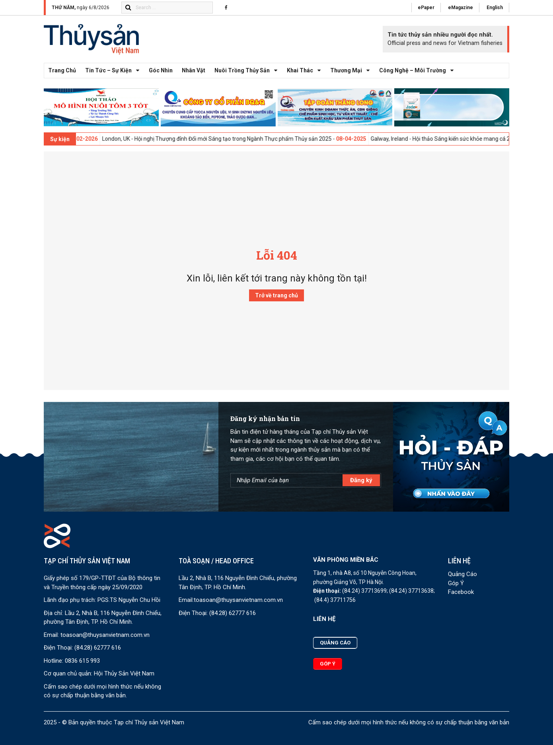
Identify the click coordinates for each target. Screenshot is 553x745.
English (495, 7)
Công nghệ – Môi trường (418, 70)
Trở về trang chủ (276, 295)
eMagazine (460, 7)
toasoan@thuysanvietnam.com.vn (105, 634)
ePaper (426, 7)
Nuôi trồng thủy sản (248, 70)
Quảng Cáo (462, 574)
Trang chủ (62, 70)
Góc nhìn (161, 70)
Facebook (461, 592)
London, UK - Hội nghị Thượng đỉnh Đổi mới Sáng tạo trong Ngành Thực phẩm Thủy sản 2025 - (241, 139)
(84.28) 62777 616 (97, 647)
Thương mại (352, 70)
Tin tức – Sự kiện (114, 70)
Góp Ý (456, 583)
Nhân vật (193, 70)
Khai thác (306, 70)
